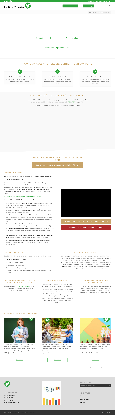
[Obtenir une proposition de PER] (57, 48)
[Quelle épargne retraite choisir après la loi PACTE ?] (57, 165)
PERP (69, 102)
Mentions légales (84, 399)
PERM (74, 102)
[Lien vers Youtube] (12, 1)
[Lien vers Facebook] (4, 1)
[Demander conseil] (43, 38)
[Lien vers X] (9, 1)
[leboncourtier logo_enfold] (17, 6)
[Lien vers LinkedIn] (7, 1)
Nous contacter (84, 396)
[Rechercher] (109, 6)
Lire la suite (19, 360)
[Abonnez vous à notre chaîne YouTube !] (86, 228)
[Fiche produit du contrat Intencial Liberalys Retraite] (86, 221)
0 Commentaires (23, 368)
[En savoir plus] (72, 38)
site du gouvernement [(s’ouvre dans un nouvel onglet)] (23, 286)
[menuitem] (71, 6)
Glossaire (82, 402)
